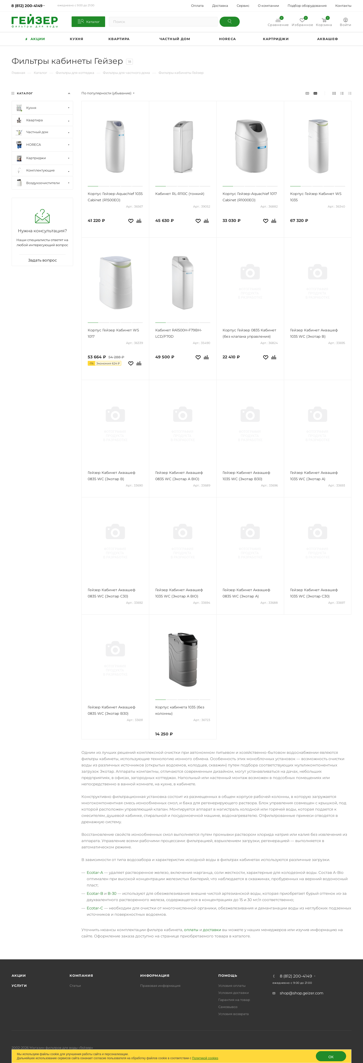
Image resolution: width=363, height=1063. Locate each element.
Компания (81, 975)
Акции (19, 975)
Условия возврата (233, 1014)
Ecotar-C (95, 908)
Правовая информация (160, 986)
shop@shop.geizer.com (301, 993)
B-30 (112, 893)
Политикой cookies (205, 1058)
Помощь (227, 975)
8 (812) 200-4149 (296, 976)
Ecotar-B (95, 893)
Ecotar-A (95, 872)
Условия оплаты (232, 986)
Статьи (75, 986)
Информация (155, 975)
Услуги (19, 986)
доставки (212, 929)
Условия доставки (233, 993)
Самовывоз (227, 1007)
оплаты (191, 929)
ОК (331, 1057)
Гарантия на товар (234, 1000)
